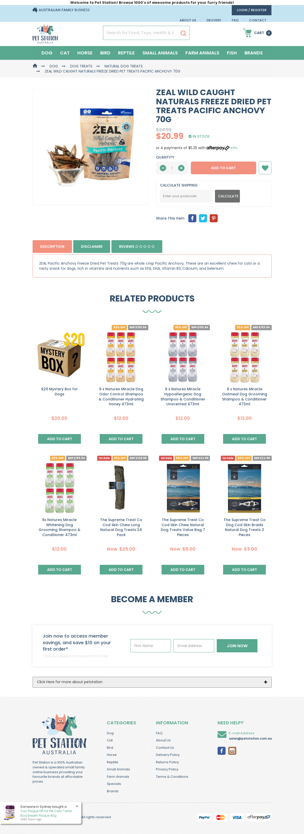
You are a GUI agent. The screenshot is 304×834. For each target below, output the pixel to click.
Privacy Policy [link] (167, 769)
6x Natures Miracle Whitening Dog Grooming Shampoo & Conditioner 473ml (59, 527)
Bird (105, 53)
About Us (188, 20)
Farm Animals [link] (118, 776)
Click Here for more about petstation (70, 681)
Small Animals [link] (118, 769)
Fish (232, 53)
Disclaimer (92, 246)
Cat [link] (110, 740)
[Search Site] (183, 33)
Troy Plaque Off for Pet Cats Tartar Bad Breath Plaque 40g (46, 813)
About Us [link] (163, 740)
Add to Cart (223, 167)
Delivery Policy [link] (168, 754)
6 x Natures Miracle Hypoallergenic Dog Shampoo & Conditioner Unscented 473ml (183, 396)
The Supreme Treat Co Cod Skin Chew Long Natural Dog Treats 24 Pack (121, 527)
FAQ (235, 20)
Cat (65, 53)
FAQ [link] (159, 733)
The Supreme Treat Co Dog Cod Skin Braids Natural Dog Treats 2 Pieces (245, 527)
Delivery (214, 20)
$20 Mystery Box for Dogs (59, 391)
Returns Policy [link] (167, 762)
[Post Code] (186, 196)
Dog (46, 53)
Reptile (126, 53)
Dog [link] (110, 733)
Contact (257, 20)
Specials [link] (114, 783)
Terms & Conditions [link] (172, 776)
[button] (265, 168)
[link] (222, 750)
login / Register (251, 10)
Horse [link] (112, 754)
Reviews (137, 246)
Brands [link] (113, 791)
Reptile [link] (112, 762)
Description (52, 246)
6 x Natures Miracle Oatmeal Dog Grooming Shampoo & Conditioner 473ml (244, 396)
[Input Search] (140, 33)
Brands (253, 53)
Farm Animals (202, 53)
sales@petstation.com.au (250, 738)
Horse (85, 53)
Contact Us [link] (165, 747)
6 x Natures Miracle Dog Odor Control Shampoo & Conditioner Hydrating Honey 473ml (121, 396)
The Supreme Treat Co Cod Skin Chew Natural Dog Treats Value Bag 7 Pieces (183, 527)
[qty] (172, 168)
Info (233, 147)
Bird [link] (110, 747)
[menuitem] (192, 218)
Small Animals (160, 53)
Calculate (228, 196)
